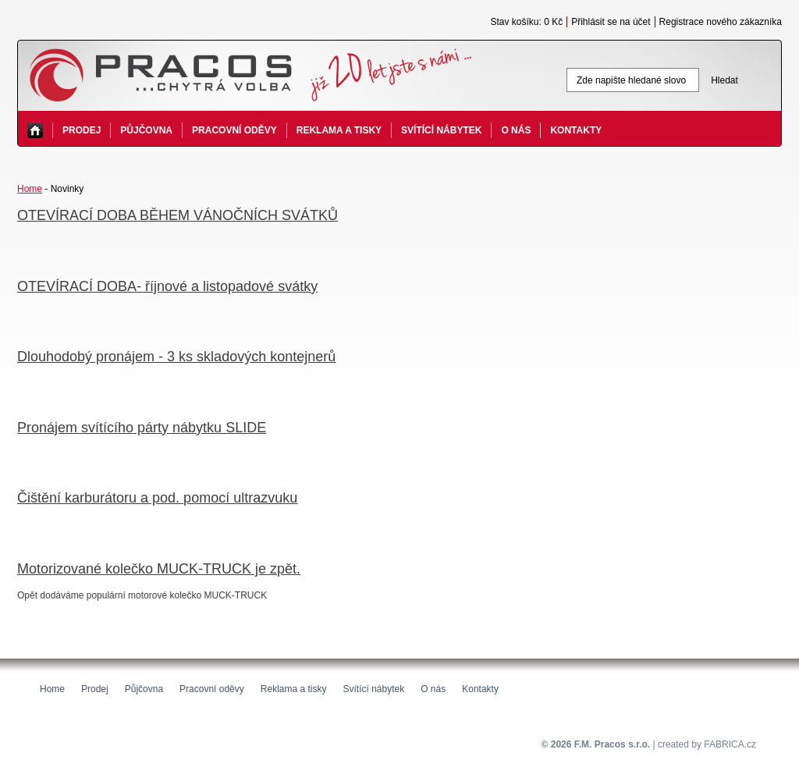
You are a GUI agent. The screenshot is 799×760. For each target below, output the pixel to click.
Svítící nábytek (441, 130)
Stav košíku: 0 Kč (526, 21)
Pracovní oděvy (234, 130)
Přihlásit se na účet (610, 21)
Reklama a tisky (339, 130)
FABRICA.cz (730, 744)
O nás (516, 130)
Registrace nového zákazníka (720, 21)
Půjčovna (146, 130)
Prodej (81, 130)
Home (29, 188)
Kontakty (576, 130)
